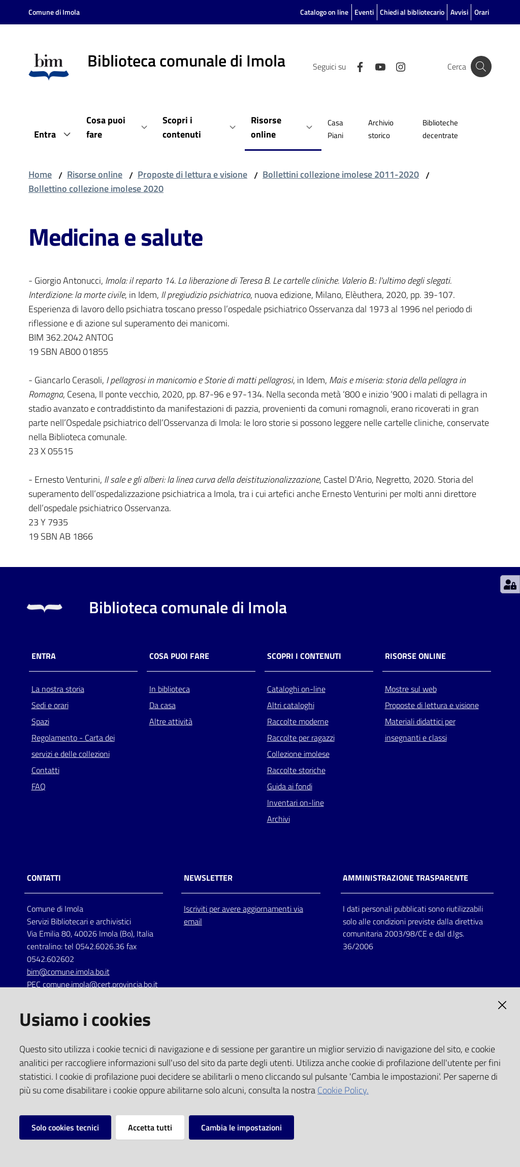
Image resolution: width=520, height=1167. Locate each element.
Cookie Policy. (343, 1090)
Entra (43, 656)
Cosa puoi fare (179, 656)
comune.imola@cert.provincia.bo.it (100, 984)
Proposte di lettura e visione (192, 174)
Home (40, 174)
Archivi (278, 819)
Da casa (162, 705)
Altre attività (170, 721)
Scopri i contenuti (304, 656)
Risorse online (94, 174)
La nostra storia (57, 689)
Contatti (45, 770)
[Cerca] (479, 66)
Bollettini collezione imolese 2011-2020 (341, 174)
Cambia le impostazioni (241, 1127)
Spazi (40, 721)
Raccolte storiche (296, 770)
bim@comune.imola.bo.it (68, 971)
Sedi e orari (50, 705)
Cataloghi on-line (296, 689)
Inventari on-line (295, 802)
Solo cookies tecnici (65, 1127)
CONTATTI (44, 878)
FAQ (38, 786)
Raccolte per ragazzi (301, 737)
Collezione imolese (298, 754)
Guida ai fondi (289, 786)
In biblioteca (169, 689)
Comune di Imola (54, 12)
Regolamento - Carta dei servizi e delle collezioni (73, 745)
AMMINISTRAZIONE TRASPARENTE (405, 878)
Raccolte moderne (298, 721)
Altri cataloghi (290, 705)
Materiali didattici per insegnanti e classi (420, 729)
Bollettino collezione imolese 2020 (96, 188)
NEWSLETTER (208, 878)
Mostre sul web (411, 689)
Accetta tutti (150, 1127)
